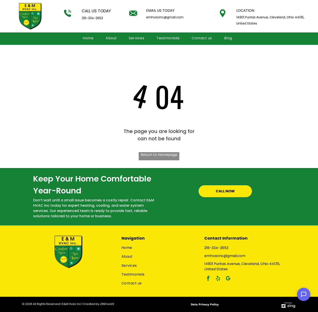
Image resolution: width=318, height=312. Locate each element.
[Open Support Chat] (303, 294)
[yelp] (218, 278)
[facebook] (208, 278)
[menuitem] (89, 38)
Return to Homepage (159, 154)
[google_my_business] (228, 278)
